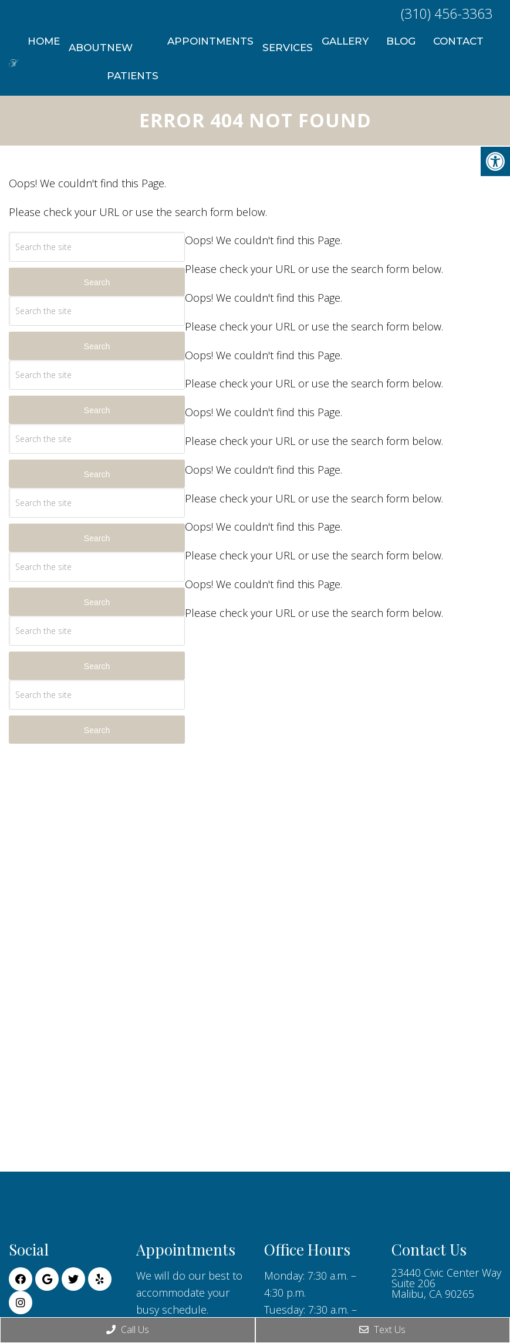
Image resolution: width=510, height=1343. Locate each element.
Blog (401, 41)
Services (287, 47)
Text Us (382, 1329)
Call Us (127, 1329)
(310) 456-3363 (446, 13)
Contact (458, 41)
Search (97, 282)
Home (44, 41)
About (88, 47)
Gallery (345, 41)
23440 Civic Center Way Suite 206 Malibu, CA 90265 (446, 1283)
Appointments (210, 41)
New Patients (132, 62)
